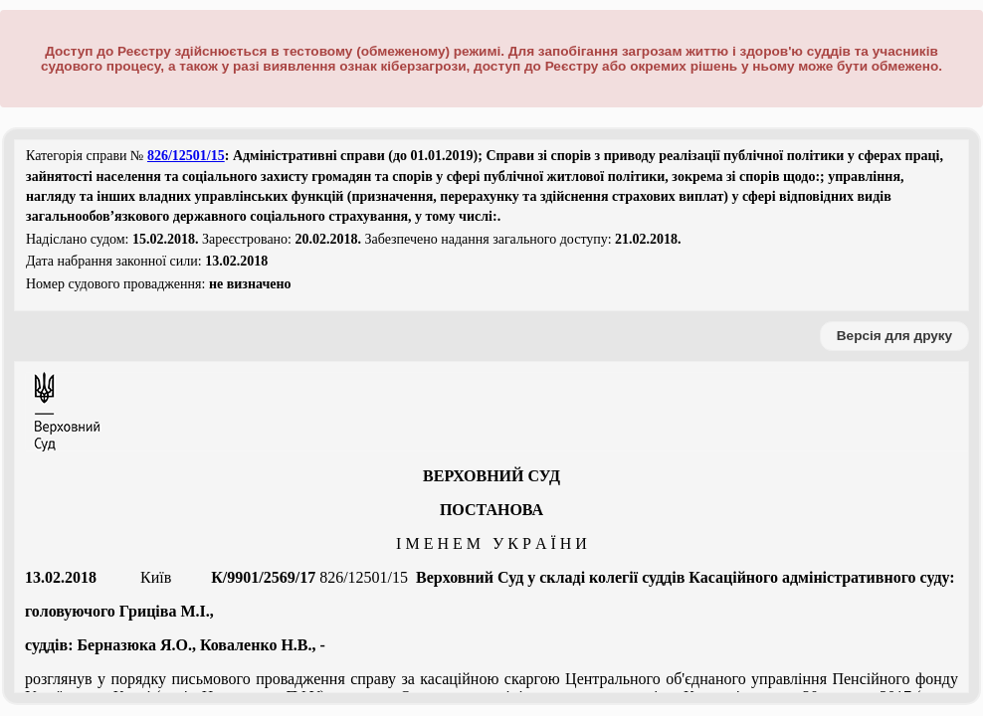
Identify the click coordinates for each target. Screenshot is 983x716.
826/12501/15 (186, 155)
